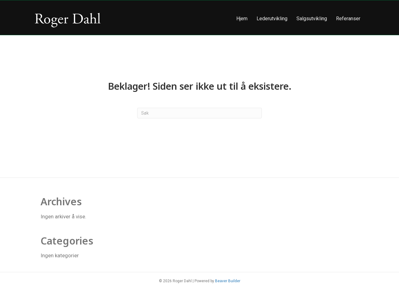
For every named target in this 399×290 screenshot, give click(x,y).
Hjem (242, 18)
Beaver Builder (227, 281)
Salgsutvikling (311, 18)
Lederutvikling (272, 18)
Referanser (348, 18)
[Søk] (199, 113)
